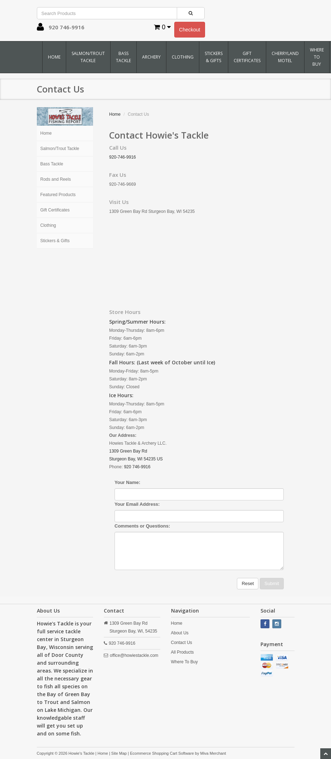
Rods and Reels (55, 179)
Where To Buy (317, 57)
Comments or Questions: (142, 526)
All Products (182, 652)
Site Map (119, 753)
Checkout (189, 30)
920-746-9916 (122, 157)
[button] (40, 28)
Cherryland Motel (285, 57)
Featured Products (58, 194)
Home (54, 57)
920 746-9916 (137, 466)
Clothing (183, 57)
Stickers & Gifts (214, 57)
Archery (151, 57)
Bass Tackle (123, 57)
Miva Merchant (213, 753)
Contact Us (181, 642)
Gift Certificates (247, 57)
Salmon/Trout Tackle (88, 57)
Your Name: (127, 482)
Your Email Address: (137, 504)
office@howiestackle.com (134, 655)
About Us (180, 632)
